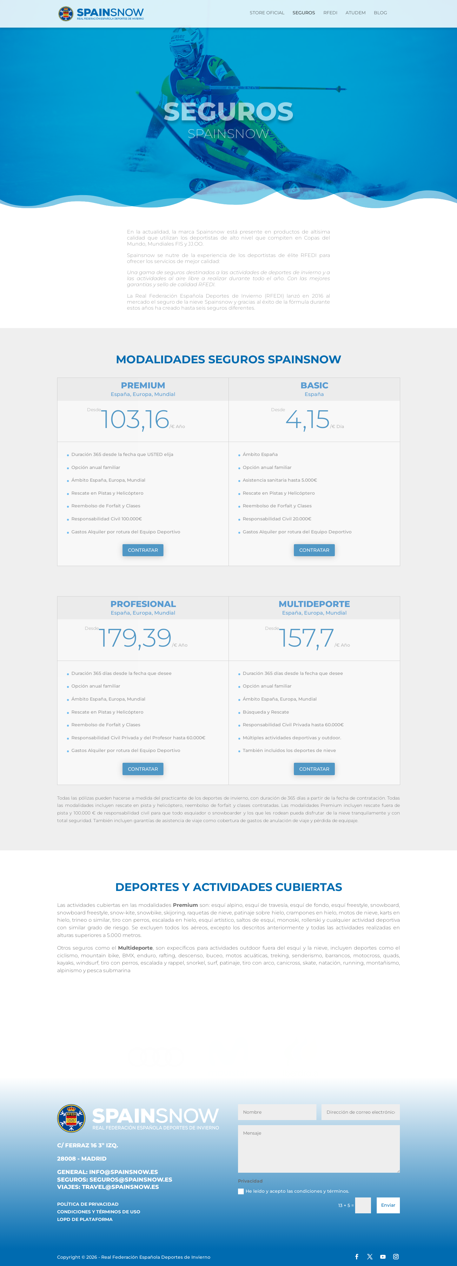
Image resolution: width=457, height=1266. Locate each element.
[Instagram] (396, 1257)
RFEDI (330, 13)
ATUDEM (356, 13)
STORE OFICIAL (267, 13)
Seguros (304, 13)
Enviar (388, 1205)
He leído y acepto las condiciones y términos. (293, 1191)
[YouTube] (383, 1257)
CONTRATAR (143, 550)
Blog (380, 13)
